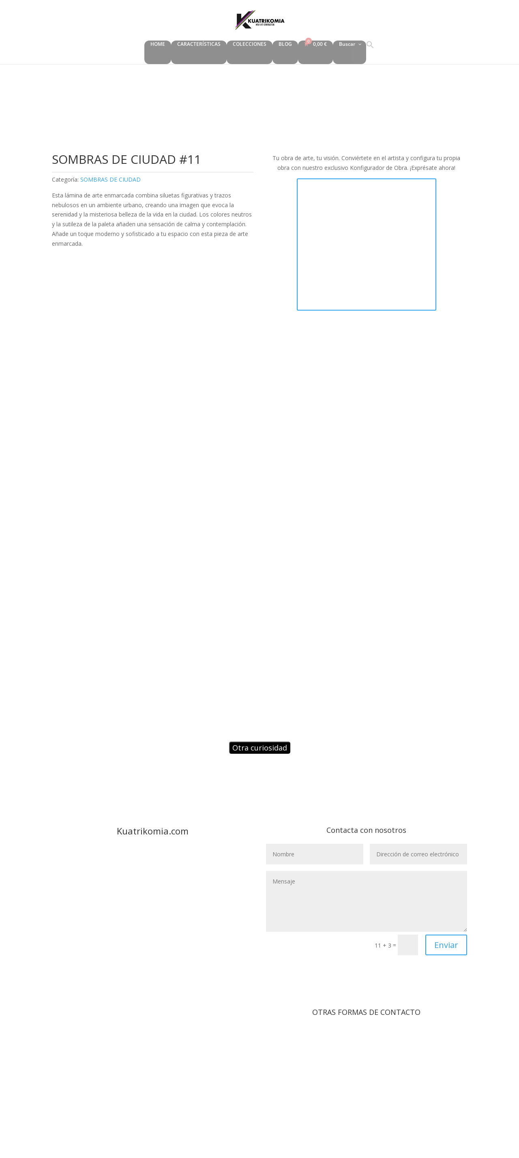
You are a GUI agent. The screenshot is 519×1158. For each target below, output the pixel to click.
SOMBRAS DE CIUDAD (110, 179)
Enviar (446, 944)
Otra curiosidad (259, 748)
